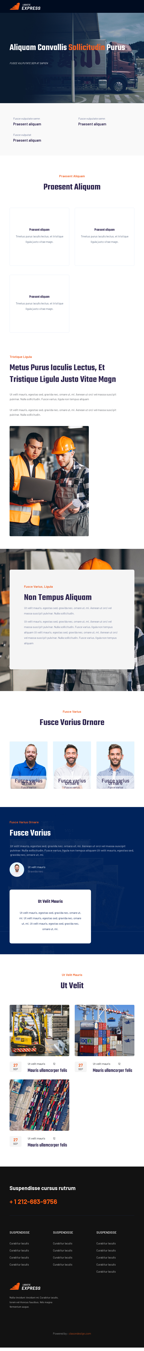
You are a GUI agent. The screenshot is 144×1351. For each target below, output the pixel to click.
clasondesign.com (80, 1337)
